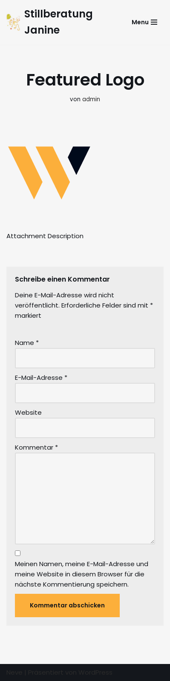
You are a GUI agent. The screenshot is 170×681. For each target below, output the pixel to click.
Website (28, 412)
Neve (14, 672)
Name (27, 342)
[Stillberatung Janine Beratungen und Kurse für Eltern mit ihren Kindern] (59, 22)
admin (91, 99)
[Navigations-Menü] (144, 22)
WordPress (95, 672)
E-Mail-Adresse (41, 377)
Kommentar (36, 447)
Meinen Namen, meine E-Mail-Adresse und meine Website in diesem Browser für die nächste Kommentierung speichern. (81, 574)
